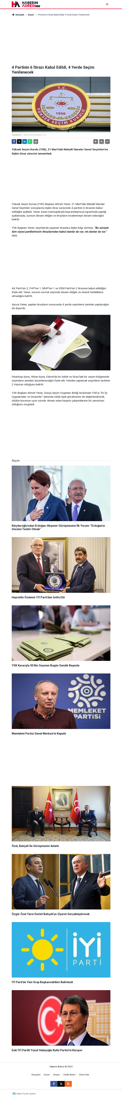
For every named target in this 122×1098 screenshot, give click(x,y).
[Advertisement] (61, 41)
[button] (95, 141)
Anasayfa (18, 15)
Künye (47, 1075)
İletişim (56, 1075)
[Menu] (107, 4)
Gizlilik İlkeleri (69, 1075)
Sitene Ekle (84, 1075)
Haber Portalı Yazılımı (26, 1094)
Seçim (31, 15)
